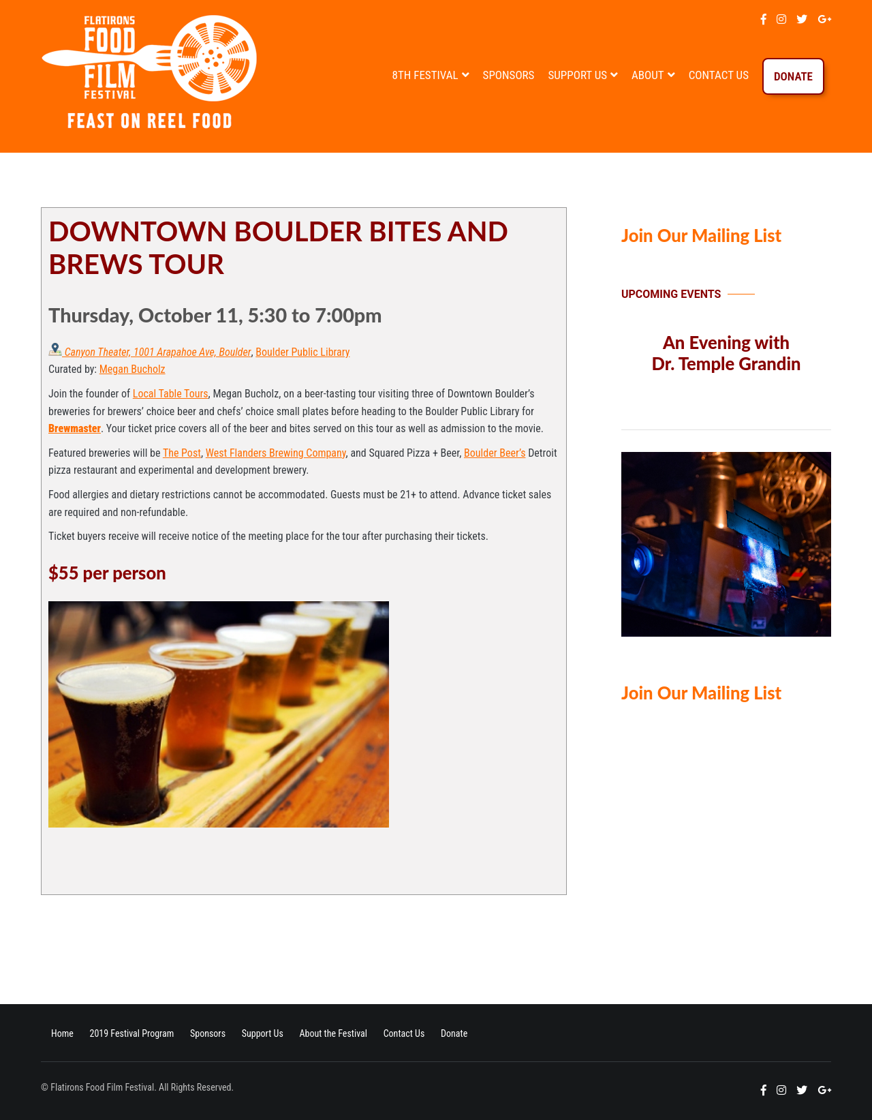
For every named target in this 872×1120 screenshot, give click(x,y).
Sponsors (509, 75)
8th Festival (425, 75)
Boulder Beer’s (494, 453)
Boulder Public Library (302, 352)
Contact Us (719, 75)
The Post (182, 453)
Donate (793, 76)
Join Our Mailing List (701, 235)
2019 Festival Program (131, 1033)
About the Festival (333, 1033)
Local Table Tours (170, 393)
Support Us (577, 75)
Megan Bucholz (132, 369)
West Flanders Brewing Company (276, 453)
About (648, 75)
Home (62, 1033)
